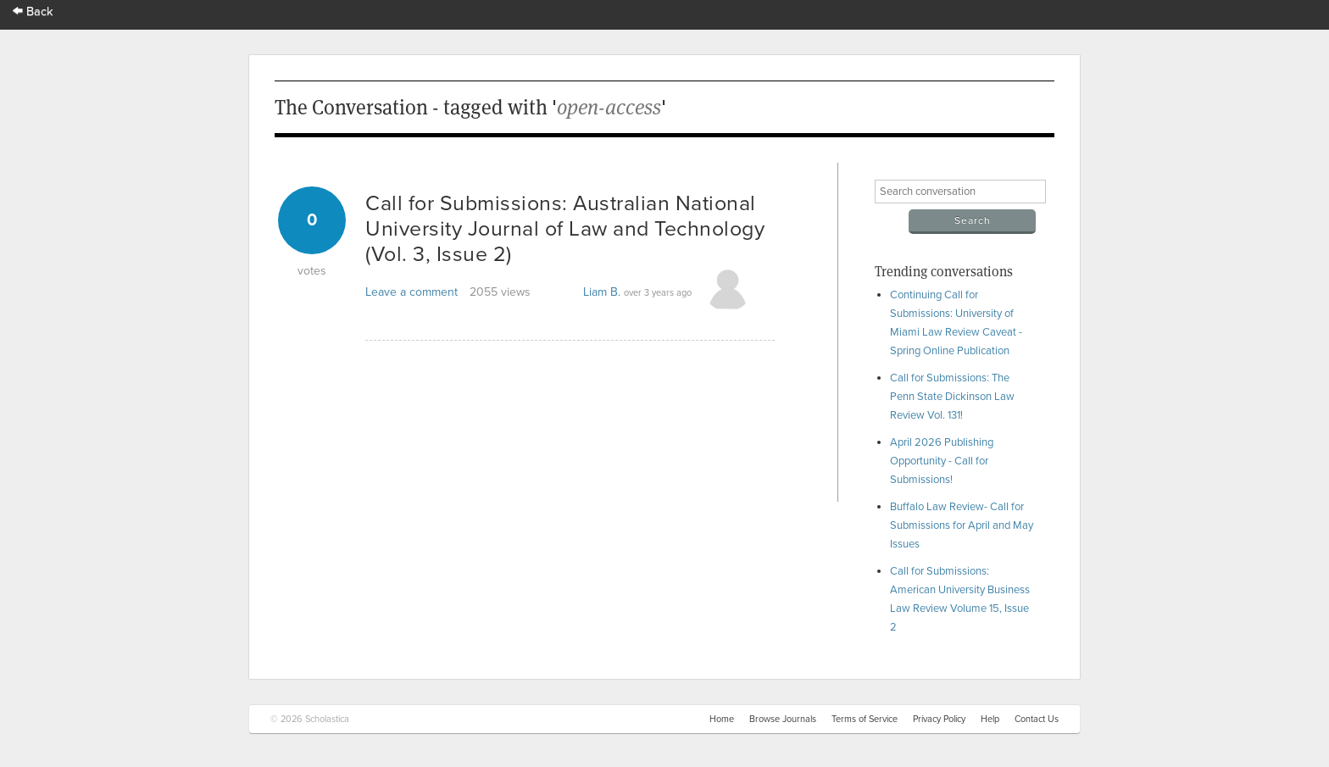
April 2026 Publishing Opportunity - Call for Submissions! (941, 461)
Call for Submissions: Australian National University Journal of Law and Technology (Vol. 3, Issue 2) (565, 229)
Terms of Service (864, 719)
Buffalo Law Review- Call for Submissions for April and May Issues (961, 525)
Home (721, 719)
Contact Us (1037, 719)
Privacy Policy (939, 719)
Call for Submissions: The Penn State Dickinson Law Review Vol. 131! (952, 396)
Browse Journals (782, 719)
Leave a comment (411, 292)
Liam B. (601, 292)
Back (33, 11)
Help (990, 719)
